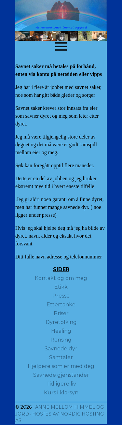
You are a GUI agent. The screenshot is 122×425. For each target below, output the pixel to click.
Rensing (61, 340)
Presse (61, 296)
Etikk (61, 287)
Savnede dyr (61, 348)
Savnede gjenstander (61, 375)
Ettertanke (61, 304)
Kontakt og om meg (61, 278)
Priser (61, 313)
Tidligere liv (61, 384)
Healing (61, 331)
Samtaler (61, 357)
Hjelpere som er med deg (61, 366)
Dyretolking (61, 322)
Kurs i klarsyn (61, 392)
